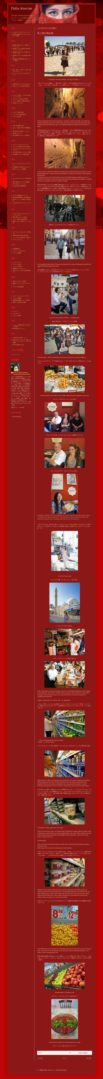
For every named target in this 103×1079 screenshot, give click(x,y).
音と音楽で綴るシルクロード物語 (22, 152)
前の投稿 (88, 1058)
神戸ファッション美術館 (19, 169)
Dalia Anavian (21, 8)
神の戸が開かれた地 (18, 344)
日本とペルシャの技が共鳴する (21, 86)
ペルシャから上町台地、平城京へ (22, 237)
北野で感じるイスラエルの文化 (21, 84)
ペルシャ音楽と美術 (18, 112)
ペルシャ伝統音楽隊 (18, 286)
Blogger (64, 1070)
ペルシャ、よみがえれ (19, 251)
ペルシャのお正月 (17, 266)
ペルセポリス (16, 313)
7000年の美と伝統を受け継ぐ (21, 235)
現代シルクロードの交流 (19, 281)
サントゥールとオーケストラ (20, 144)
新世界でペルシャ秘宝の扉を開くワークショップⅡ (22, 49)
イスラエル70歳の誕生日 (19, 114)
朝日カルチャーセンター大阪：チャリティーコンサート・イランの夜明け (22, 341)
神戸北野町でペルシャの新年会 (21, 135)
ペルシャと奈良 (17, 264)
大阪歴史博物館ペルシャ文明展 (21, 300)
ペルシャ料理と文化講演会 (20, 219)
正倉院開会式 (16, 249)
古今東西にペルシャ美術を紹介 (21, 154)
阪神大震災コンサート (19, 328)
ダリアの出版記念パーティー (20, 195)
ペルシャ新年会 (17, 116)
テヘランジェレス (17, 239)
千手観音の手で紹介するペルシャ (22, 167)
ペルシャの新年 (17, 315)
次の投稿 (40, 1058)
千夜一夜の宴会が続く (19, 125)
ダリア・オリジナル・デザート (21, 296)
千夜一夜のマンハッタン (19, 184)
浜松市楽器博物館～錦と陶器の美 (22, 197)
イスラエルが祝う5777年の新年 (21, 146)
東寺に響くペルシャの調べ (20, 217)
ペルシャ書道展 (17, 253)
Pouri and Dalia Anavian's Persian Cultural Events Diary (21, 373)
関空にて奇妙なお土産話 (19, 302)
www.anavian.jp (17, 416)
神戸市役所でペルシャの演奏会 (21, 182)
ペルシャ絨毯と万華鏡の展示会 (21, 101)
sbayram (50, 1070)
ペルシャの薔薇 (17, 298)
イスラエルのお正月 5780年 (20, 99)
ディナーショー (17, 262)
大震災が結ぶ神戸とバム (19, 337)
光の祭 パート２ (17, 133)
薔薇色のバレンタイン (19, 268)
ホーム (64, 1058)
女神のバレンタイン (18, 103)
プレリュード (16, 354)
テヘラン (15, 311)
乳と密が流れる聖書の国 (19, 186)
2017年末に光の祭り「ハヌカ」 (21, 131)
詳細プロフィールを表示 (17, 407)
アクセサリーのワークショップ (21, 32)
